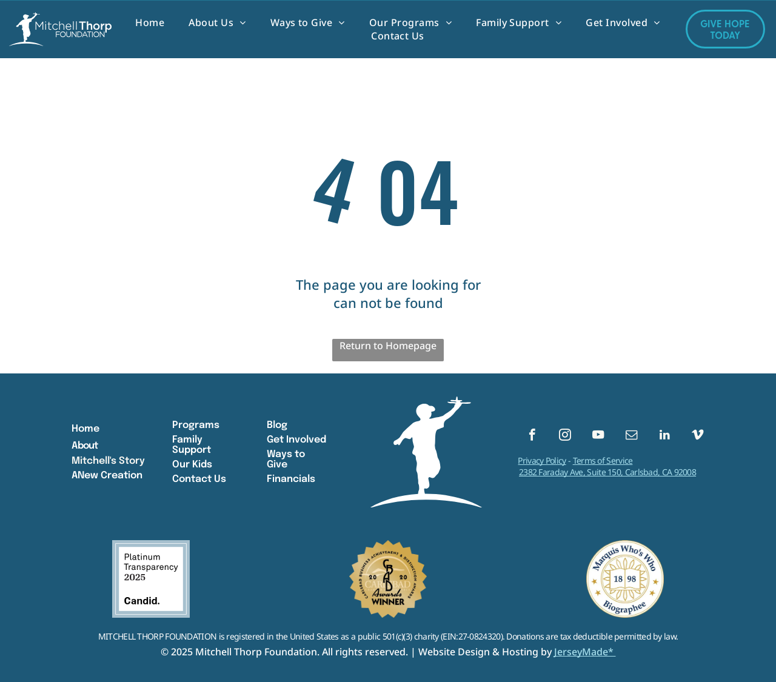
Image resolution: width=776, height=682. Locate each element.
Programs (195, 425)
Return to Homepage (388, 345)
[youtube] (598, 436)
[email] (631, 436)
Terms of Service (603, 462)
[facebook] (532, 436)
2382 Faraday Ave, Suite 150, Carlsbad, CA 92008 (607, 474)
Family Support (191, 445)
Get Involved (296, 440)
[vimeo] (697, 436)
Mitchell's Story (108, 461)
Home (85, 429)
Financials (291, 479)
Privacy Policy (542, 462)
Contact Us (199, 479)
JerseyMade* (585, 651)
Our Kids (192, 465)
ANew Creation (107, 475)
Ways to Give (286, 459)
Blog (277, 425)
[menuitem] (149, 22)
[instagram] (565, 436)
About (85, 446)
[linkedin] (665, 436)
